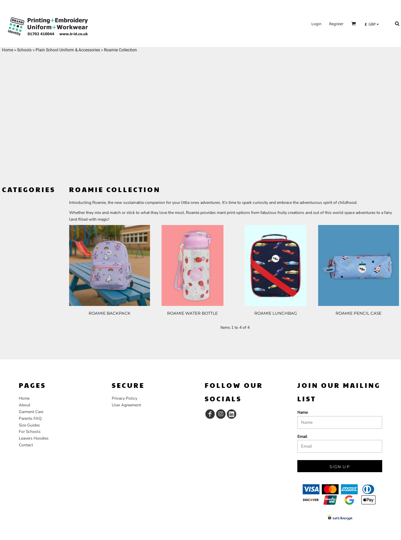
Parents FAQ (30, 418)
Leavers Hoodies (34, 438)
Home (7, 50)
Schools (24, 50)
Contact (26, 445)
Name (302, 412)
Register (336, 23)
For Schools (30, 431)
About (24, 405)
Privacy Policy (124, 398)
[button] (353, 23)
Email (302, 436)
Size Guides (29, 425)
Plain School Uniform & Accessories (68, 50)
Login (316, 23)
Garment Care (31, 411)
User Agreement (126, 405)
